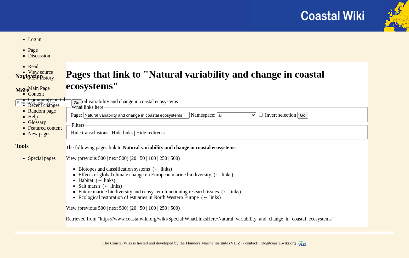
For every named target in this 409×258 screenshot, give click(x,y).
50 (142, 158)
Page (33, 50)
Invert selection (280, 115)
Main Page (39, 88)
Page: (76, 115)
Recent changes (44, 105)
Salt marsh (89, 186)
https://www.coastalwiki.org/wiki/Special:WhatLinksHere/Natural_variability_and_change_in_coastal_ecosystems (215, 218)
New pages (39, 133)
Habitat (85, 180)
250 (163, 158)
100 (152, 158)
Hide (76, 132)
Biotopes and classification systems (114, 169)
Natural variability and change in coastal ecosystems (179, 147)
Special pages (42, 158)
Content (36, 94)
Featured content (45, 128)
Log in (34, 39)
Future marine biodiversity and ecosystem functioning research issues (148, 191)
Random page (42, 111)
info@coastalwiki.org (277, 243)
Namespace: (203, 115)
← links (162, 169)
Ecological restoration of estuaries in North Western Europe (138, 197)
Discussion (39, 55)
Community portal (46, 99)
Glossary (37, 122)
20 (133, 158)
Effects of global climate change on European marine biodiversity (144, 174)
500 (174, 158)
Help (33, 116)
